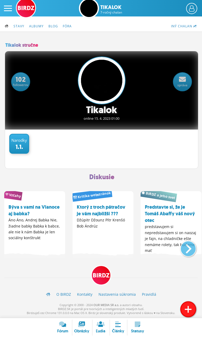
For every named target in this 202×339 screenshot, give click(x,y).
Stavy (19, 26)
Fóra (67, 26)
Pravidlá (149, 294)
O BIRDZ (63, 294)
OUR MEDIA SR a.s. (106, 305)
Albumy (36, 26)
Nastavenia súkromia (117, 294)
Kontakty (84, 294)
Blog (53, 26)
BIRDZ (101, 275)
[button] (183, 246)
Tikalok (111, 9)
